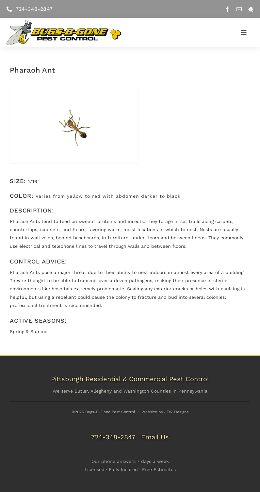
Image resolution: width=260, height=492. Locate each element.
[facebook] (227, 9)
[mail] (239, 9)
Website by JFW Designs (164, 412)
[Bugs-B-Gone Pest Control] (64, 22)
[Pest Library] (250, 9)
